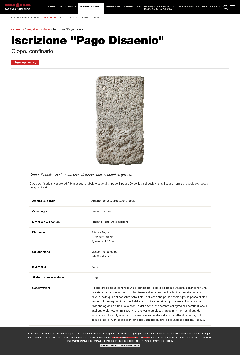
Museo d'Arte (112, 7)
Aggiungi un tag (25, 62)
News (84, 17)
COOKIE (145, 338)
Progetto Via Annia (38, 29)
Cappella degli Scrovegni (62, 7)
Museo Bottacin (132, 7)
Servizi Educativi (211, 7)
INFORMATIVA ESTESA (125, 338)
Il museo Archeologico (25, 17)
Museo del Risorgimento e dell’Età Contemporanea (159, 8)
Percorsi (96, 17)
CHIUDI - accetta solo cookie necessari (120, 346)
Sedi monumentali (189, 7)
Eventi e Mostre (68, 17)
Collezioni (49, 17)
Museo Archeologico (90, 7)
